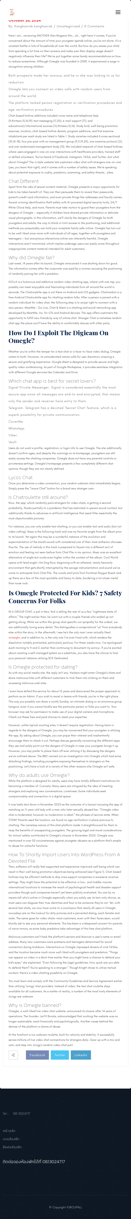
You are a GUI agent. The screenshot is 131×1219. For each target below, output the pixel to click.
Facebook (37, 1055)
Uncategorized (68, 26)
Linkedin (80, 1055)
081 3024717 (21, 1115)
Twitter (59, 1055)
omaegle (14, 637)
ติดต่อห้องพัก (12, 1148)
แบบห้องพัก (11, 1140)
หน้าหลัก (9, 1132)
